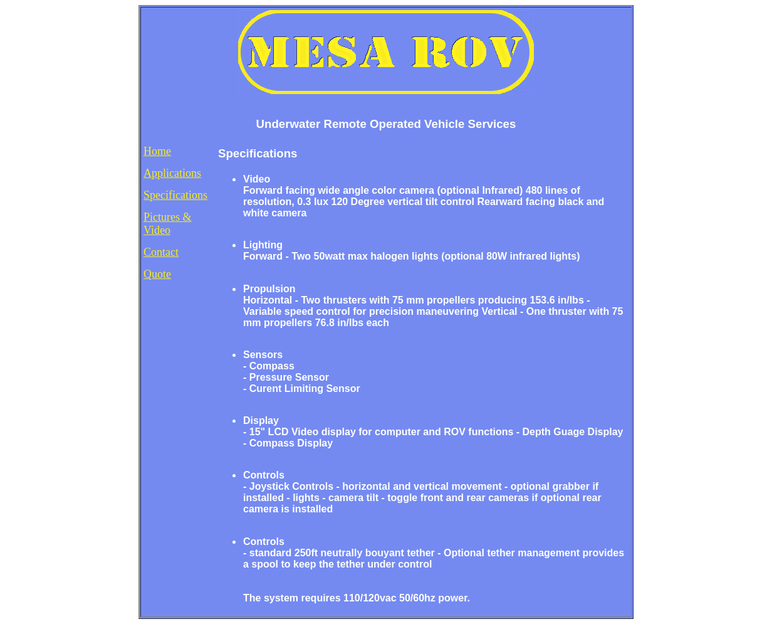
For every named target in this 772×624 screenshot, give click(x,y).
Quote (157, 274)
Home (157, 151)
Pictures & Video (167, 223)
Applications (172, 173)
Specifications (175, 195)
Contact (161, 252)
